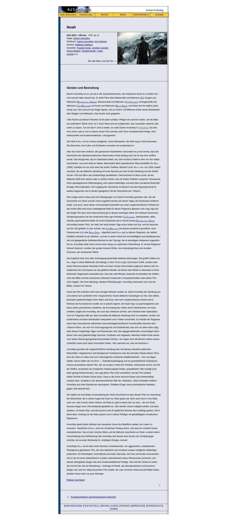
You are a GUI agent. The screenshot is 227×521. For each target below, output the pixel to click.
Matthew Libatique (84, 45)
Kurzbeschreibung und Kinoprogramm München (93, 497)
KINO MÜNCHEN (68, 15)
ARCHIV (104, 15)
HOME (114, 509)
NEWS (123, 15)
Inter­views (143, 127)
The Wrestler (83, 106)
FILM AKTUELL (86, 15)
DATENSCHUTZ (154, 506)
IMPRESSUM (138, 506)
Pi (142, 98)
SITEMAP (159, 15)
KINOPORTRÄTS (141, 15)
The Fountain (131, 102)
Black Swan (121, 106)
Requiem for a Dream (86, 102)
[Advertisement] (108, 72)
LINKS (114, 506)
